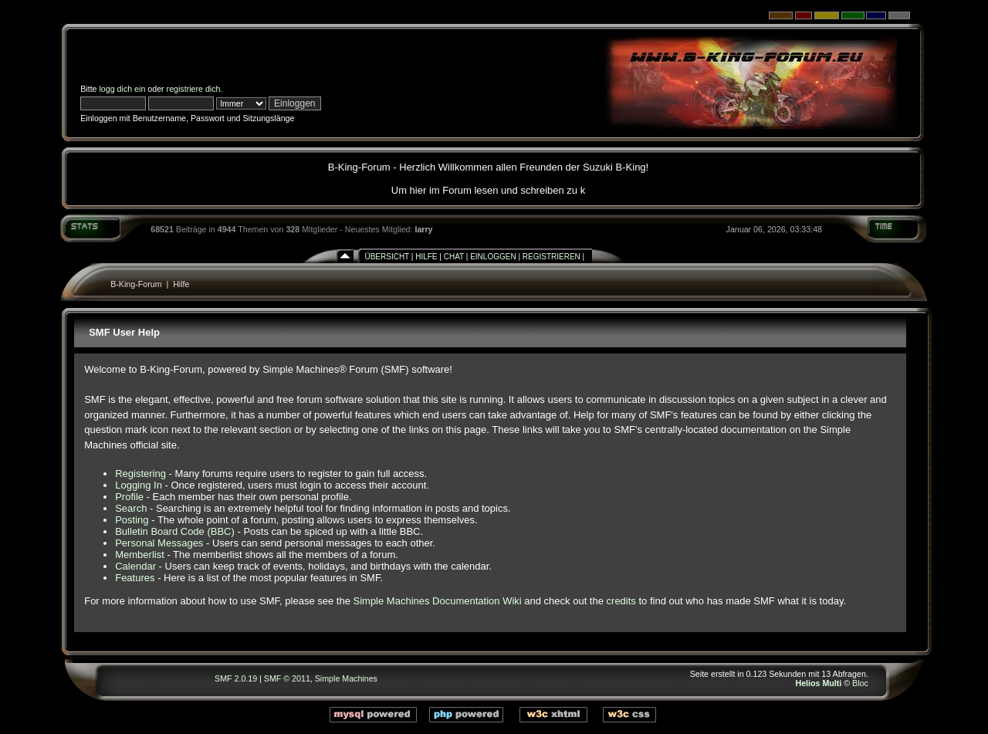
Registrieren (551, 256)
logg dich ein (123, 88)
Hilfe (426, 256)
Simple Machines (346, 678)
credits (621, 601)
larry (423, 229)
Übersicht (386, 256)
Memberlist (139, 554)
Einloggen (493, 256)
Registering (140, 473)
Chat (454, 256)
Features (134, 577)
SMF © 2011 (287, 678)
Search (131, 508)
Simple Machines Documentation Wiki (438, 601)
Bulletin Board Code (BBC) (175, 531)
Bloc (860, 683)
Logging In (138, 485)
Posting (131, 520)
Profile (129, 496)
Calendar (135, 566)
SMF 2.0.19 (236, 678)
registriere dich (194, 88)
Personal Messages (159, 543)
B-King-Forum (135, 284)
